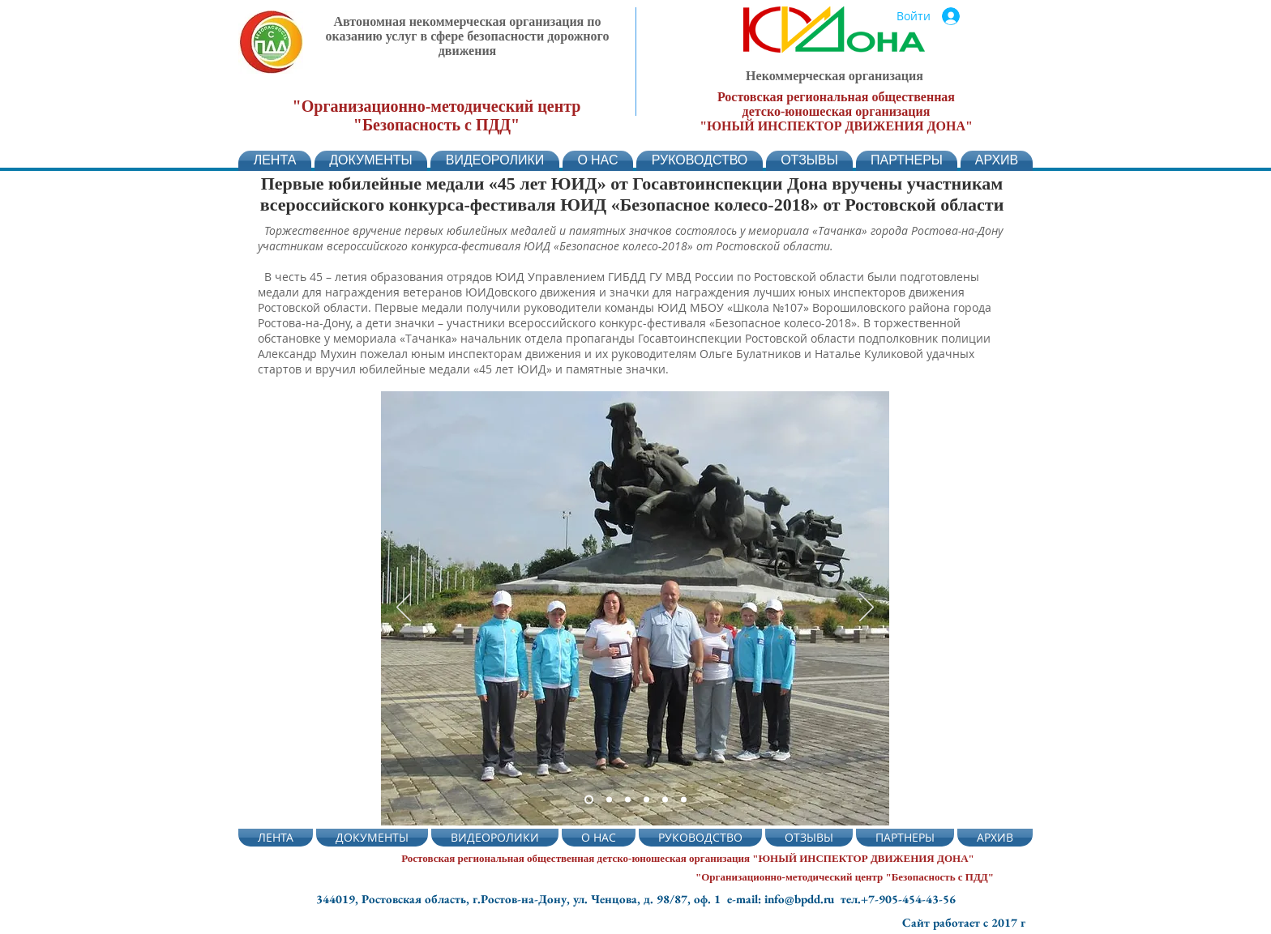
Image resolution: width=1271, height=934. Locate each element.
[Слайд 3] (628, 800)
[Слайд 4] (646, 800)
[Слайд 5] (609, 800)
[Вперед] (866, 608)
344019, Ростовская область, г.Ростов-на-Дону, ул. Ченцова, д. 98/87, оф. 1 (521, 898)
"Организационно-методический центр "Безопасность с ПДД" (437, 115)
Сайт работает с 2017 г (963, 922)
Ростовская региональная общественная (836, 97)
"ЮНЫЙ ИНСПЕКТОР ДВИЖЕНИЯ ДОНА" (836, 126)
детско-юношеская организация (836, 111)
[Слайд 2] (588, 799)
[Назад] (403, 608)
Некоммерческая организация (834, 76)
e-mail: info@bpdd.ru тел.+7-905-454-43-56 (841, 898)
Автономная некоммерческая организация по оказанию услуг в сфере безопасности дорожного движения (468, 36)
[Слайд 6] (684, 800)
